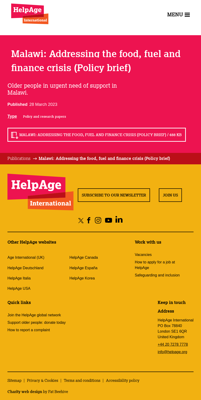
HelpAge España (83, 268)
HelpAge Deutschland (25, 268)
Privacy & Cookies (42, 380)
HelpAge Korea (82, 278)
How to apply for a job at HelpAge (155, 265)
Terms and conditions (82, 380)
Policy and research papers (44, 116)
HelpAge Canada (83, 257)
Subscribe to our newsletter (114, 195)
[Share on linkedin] (119, 220)
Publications (19, 158)
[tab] (22, 158)
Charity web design (24, 391)
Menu (178, 14)
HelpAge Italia (19, 278)
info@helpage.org (172, 352)
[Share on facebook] (89, 220)
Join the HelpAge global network (34, 315)
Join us (170, 195)
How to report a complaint (28, 330)
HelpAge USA (19, 288)
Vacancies (143, 255)
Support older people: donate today (36, 322)
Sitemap (14, 380)
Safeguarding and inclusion (157, 275)
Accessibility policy (123, 380)
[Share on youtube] (108, 220)
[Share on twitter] (81, 220)
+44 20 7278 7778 (173, 344)
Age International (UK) (25, 257)
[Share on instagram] (98, 220)
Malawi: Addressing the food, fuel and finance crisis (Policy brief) (104, 158)
